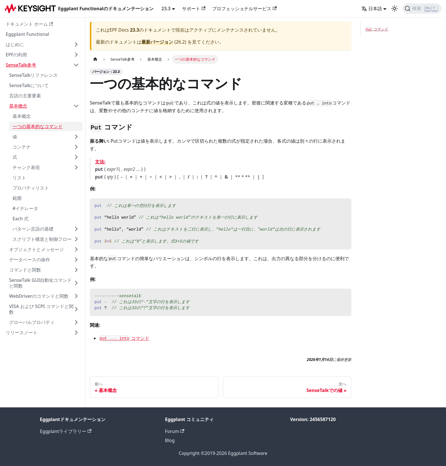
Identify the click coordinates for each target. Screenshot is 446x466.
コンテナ (22, 147)
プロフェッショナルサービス (244, 8)
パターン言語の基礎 (33, 229)
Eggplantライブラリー (65, 431)
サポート (193, 8)
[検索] (421, 8)
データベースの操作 (29, 259)
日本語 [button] (371, 8)
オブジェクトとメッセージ (36, 249)
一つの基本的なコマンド (38, 126)
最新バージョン (157, 42)
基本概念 (18, 106)
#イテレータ (25, 208)
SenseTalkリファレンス (33, 75)
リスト (19, 178)
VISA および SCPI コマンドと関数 (41, 309)
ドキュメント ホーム (29, 24)
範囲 (17, 198)
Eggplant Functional (27, 34)
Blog (170, 440)
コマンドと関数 (25, 270)
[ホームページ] (95, 59)
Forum (174, 431)
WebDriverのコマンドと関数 (39, 296)
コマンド (124, 338)
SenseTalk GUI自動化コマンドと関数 (40, 283)
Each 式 (20, 218)
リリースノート (22, 332)
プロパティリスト (31, 188)
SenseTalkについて (29, 85)
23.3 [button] (166, 8)
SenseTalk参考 (21, 65)
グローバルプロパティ (32, 322)
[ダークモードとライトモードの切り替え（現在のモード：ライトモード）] (394, 8)
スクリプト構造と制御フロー (42, 239)
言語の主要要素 (25, 96)
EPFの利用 (16, 55)
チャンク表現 (26, 167)
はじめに (15, 44)
